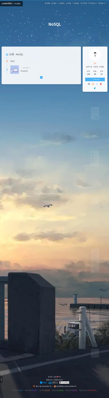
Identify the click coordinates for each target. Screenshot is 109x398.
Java (91, 246)
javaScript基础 (95, 270)
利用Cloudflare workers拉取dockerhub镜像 (97, 163)
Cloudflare (95, 259)
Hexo (51, 380)
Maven (94, 274)
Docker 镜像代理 (96, 158)
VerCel (96, 256)
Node (97, 254)
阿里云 (96, 261)
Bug (91, 250)
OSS (94, 261)
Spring (97, 246)
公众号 (91, 261)
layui (97, 268)
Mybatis (94, 246)
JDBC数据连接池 (93, 263)
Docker (93, 256)
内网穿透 (92, 257)
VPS (95, 257)
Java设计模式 (96, 265)
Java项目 (92, 266)
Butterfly (60, 380)
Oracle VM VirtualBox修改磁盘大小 (97, 155)
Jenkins (91, 274)
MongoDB (24, 71)
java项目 (96, 266)
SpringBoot (92, 252)
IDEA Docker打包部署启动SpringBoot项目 (97, 151)
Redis (95, 275)
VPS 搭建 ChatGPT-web (97, 167)
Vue (91, 256)
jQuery (91, 270)
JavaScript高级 (93, 268)
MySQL (91, 265)
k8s (97, 275)
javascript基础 (93, 272)
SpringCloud (93, 254)
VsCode (91, 259)
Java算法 (96, 248)
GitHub (97, 272)
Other (97, 257)
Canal (91, 277)
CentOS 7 (94, 250)
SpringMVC (92, 248)
